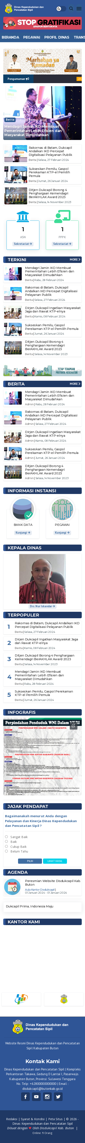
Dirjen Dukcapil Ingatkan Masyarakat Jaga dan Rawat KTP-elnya (53, 310)
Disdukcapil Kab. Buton (57, 1128)
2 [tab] (41, 789)
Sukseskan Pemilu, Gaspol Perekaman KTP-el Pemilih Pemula (49, 172)
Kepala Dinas (24, 547)
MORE (75, 259)
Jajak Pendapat (28, 806)
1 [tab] (38, 789)
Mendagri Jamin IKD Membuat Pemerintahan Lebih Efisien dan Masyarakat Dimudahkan (33, 130)
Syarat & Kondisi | (34, 1119)
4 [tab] (47, 789)
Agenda (17, 872)
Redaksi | (13, 1119)
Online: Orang (42, 1133)
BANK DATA (23, 525)
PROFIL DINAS (56, 37)
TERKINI (17, 259)
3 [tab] (44, 789)
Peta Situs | (57, 1119)
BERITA (16, 384)
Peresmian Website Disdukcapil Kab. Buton (53, 883)
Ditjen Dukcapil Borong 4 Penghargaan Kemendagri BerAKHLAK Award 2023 (48, 193)
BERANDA (10, 37)
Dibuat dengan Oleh (23, 1128)
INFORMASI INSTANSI (32, 490)
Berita (10, 119)
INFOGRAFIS (21, 712)
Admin (29, 404)
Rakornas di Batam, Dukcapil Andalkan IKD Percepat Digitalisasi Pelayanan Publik (50, 151)
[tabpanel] (42, 756)
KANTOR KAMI (24, 921)
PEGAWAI (31, 37)
